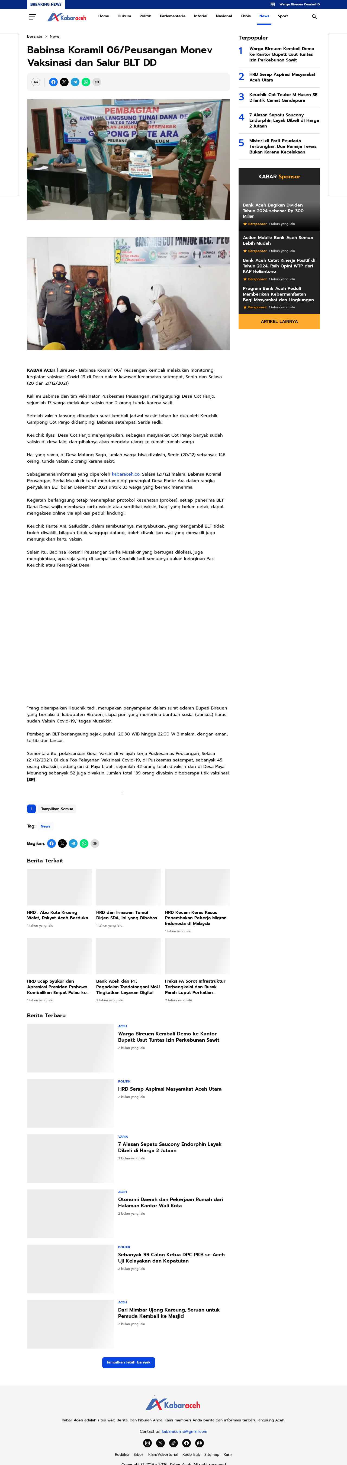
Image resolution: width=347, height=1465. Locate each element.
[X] (64, 82)
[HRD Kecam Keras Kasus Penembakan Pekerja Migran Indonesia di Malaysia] (197, 887)
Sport (283, 16)
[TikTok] (173, 1443)
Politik (145, 16)
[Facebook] (53, 82)
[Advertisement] (128, 640)
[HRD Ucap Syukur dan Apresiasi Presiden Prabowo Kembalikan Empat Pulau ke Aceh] (59, 956)
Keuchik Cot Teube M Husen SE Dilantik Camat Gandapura (283, 97)
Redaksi (122, 1454)
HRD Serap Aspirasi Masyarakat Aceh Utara (170, 1089)
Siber (138, 1454)
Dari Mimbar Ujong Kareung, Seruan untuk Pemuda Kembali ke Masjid (169, 1313)
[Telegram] (75, 82)
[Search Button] (314, 16)
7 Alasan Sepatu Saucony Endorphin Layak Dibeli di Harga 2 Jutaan (170, 1147)
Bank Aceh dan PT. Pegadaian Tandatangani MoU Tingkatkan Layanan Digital (128, 987)
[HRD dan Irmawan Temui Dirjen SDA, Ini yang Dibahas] (128, 887)
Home (103, 16)
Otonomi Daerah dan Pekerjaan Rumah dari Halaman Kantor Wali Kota (170, 1202)
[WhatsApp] (86, 82)
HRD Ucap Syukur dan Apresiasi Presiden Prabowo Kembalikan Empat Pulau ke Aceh (57, 987)
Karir (228, 1454)
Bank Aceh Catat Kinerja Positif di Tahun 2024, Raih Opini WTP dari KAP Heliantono (279, 266)
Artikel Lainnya (279, 321)
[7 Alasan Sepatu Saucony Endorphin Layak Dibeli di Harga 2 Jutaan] (70, 1158)
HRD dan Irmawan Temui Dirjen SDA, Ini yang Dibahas (126, 915)
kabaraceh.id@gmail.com (184, 1431)
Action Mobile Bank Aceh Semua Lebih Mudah (278, 240)
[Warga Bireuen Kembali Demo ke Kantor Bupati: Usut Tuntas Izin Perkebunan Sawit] (70, 1048)
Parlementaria (172, 16)
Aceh (122, 1026)
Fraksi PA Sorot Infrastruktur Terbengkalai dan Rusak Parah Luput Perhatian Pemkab (195, 987)
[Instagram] (147, 1443)
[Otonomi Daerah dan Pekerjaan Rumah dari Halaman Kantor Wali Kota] (70, 1213)
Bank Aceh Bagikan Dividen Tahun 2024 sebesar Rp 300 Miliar (273, 210)
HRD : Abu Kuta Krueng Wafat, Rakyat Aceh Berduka (57, 915)
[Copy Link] (96, 82)
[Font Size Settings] (35, 82)
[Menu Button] (32, 16)
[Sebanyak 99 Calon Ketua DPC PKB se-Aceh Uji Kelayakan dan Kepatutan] (70, 1269)
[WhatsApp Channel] (199, 1443)
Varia (123, 1136)
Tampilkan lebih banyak (129, 1362)
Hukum (124, 16)
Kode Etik (191, 1454)
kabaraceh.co (125, 474)
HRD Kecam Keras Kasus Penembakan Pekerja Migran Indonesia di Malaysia (196, 918)
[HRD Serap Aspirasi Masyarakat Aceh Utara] (70, 1103)
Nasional (224, 16)
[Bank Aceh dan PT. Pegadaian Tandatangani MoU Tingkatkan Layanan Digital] (128, 956)
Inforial (200, 16)
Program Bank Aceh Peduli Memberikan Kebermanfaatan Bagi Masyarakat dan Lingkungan (278, 294)
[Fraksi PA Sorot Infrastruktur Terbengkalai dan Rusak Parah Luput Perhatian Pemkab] (197, 956)
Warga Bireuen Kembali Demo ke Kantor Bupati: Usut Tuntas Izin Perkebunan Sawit (168, 1037)
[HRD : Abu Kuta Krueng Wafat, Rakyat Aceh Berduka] (59, 887)
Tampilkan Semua (57, 809)
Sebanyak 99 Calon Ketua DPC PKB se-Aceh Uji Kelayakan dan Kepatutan (171, 1258)
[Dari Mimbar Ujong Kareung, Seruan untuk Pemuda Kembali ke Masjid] (70, 1324)
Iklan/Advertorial (163, 1454)
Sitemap (211, 1454)
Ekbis (246, 16)
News (264, 16)
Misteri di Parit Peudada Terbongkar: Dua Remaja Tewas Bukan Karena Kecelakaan (283, 146)
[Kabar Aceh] (173, 1412)
